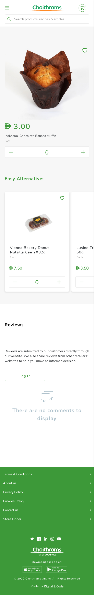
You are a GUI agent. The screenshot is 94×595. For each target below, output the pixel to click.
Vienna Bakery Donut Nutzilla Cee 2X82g (29, 250)
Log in (25, 376)
